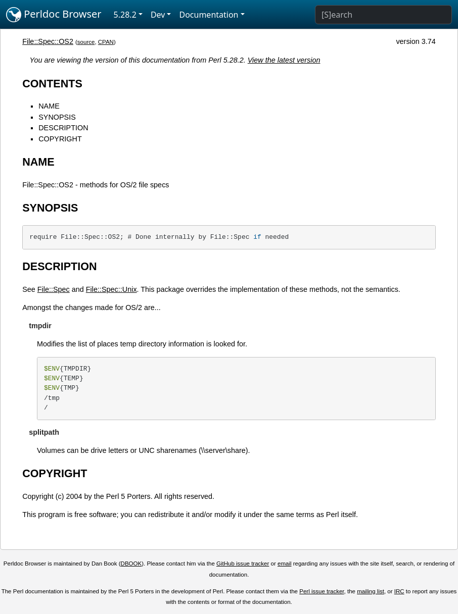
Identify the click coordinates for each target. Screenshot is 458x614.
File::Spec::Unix (111, 289)
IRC (399, 591)
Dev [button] (158, 14)
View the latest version (284, 60)
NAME (49, 106)
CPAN (106, 42)
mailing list (370, 591)
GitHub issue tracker (242, 563)
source (86, 42)
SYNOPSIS (57, 117)
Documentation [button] (208, 14)
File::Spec (53, 289)
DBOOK (131, 563)
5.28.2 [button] (125, 14)
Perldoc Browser (54, 14)
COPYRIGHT (60, 139)
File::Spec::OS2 (47, 41)
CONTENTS (52, 83)
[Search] (383, 14)
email (285, 563)
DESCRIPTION (63, 128)
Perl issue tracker (321, 591)
